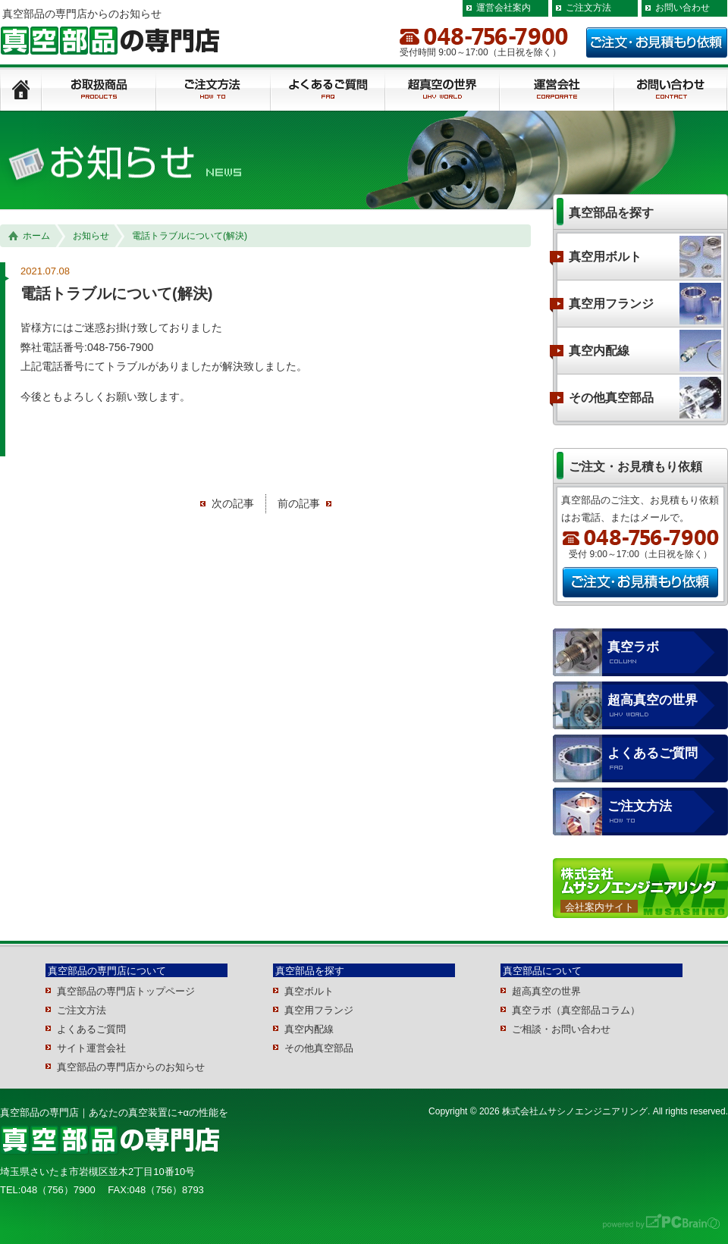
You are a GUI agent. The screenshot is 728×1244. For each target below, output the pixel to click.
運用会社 (557, 90)
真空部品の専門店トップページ (126, 991)
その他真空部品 (611, 397)
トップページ (21, 90)
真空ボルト (309, 991)
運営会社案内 (503, 7)
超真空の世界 (442, 90)
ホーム (29, 236)
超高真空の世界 (652, 700)
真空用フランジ (611, 303)
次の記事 (233, 503)
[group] (275, 362)
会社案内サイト (599, 907)
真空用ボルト (605, 256)
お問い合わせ (682, 7)
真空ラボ (633, 647)
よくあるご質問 (328, 90)
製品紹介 (99, 90)
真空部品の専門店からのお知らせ (131, 1067)
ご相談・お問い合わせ (561, 1029)
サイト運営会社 (91, 1048)
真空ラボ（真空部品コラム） (576, 1010)
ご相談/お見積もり (671, 90)
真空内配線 (599, 350)
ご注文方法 (588, 7)
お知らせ (91, 235)
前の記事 (299, 503)
